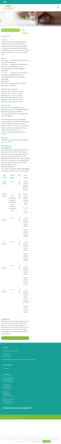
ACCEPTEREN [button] (46, 441)
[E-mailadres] (15, 415)
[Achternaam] (15, 426)
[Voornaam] (15, 421)
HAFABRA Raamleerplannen (13, 126)
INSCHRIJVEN (14, 431)
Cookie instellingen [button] (36, 441)
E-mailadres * (6, 413)
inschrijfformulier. (7, 142)
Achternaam (6, 424)
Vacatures (6, 368)
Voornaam (6, 419)
